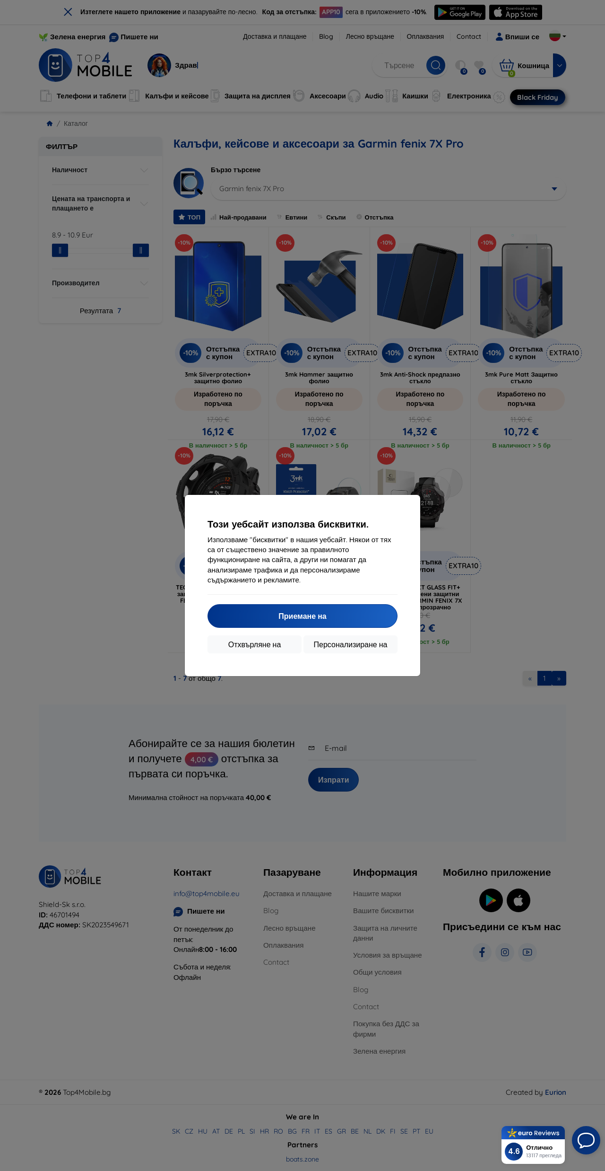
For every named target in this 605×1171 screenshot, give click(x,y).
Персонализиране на (351, 644)
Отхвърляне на (254, 644)
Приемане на (302, 616)
